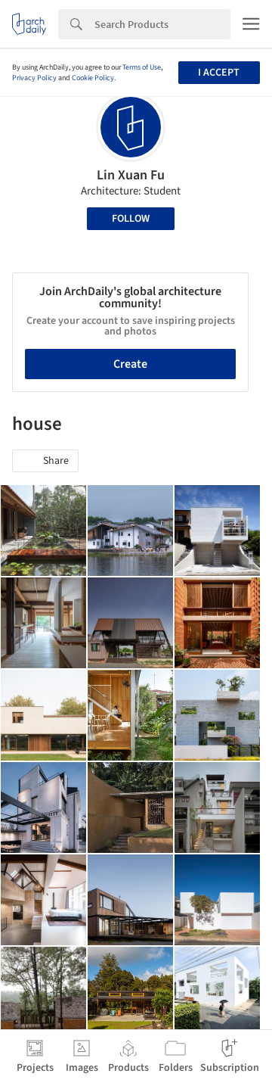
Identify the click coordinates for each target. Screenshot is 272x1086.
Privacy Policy (34, 78)
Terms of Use (141, 67)
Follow (131, 218)
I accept (219, 72)
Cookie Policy (93, 78)
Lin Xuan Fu (131, 175)
